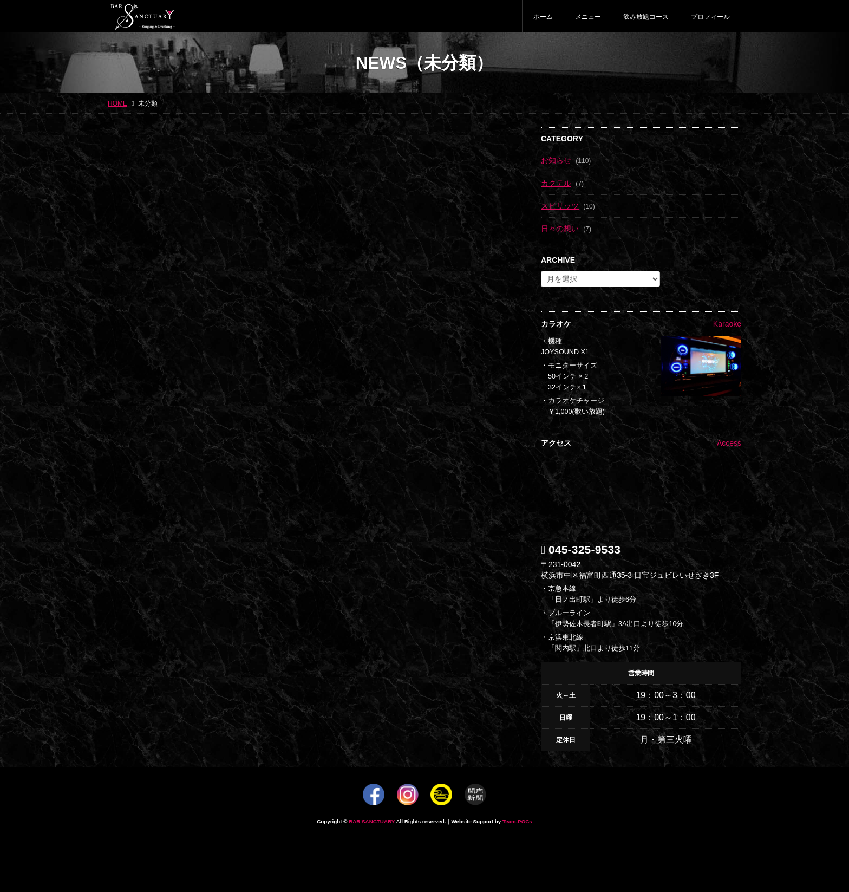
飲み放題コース (646, 17)
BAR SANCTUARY (372, 821)
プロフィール (710, 17)
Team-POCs (517, 821)
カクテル (556, 183)
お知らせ (556, 160)
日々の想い (560, 228)
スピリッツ (560, 205)
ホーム (543, 17)
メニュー (588, 17)
